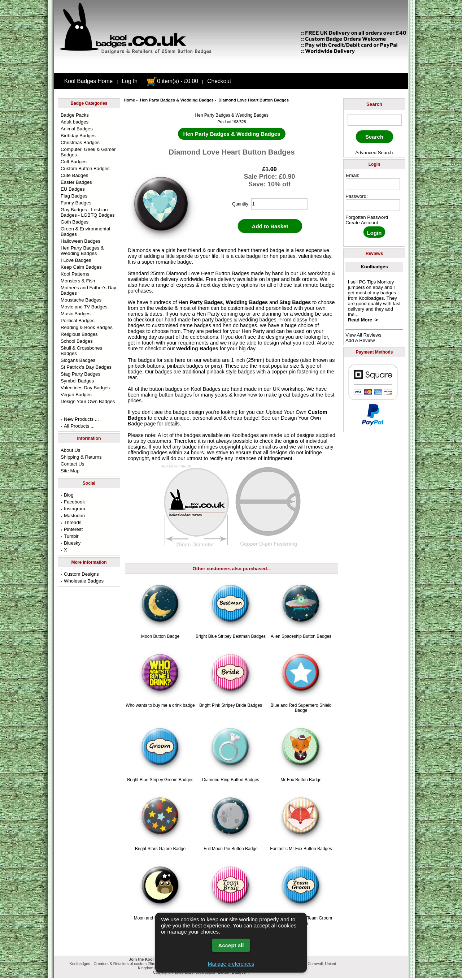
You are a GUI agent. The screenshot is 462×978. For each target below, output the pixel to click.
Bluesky (70, 543)
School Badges (77, 341)
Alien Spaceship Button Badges (301, 636)
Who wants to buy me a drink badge (160, 705)
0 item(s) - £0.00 (172, 81)
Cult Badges (74, 161)
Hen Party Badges (200, 302)
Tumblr (70, 536)
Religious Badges (79, 334)
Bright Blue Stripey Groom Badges (160, 779)
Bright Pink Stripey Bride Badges (230, 705)
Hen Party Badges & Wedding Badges (177, 100)
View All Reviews (363, 335)
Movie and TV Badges (84, 307)
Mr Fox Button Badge (300, 779)
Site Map (70, 470)
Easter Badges (76, 182)
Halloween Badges (80, 241)
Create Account (361, 222)
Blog (67, 495)
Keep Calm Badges (81, 267)
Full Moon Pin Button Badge (230, 848)
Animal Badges (77, 128)
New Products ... (80, 419)
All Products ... (78, 426)
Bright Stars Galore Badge (160, 848)
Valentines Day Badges (85, 387)
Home (129, 100)
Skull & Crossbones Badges (81, 350)
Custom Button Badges (85, 168)
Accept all (231, 945)
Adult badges (74, 122)
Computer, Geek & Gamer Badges (88, 152)
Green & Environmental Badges (85, 231)
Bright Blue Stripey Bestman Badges (231, 636)
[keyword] (375, 120)
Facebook (73, 502)
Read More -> (363, 320)
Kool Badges (206, 389)
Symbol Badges (77, 381)
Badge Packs (75, 115)
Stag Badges (295, 302)
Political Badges (78, 320)
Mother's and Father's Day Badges (88, 290)
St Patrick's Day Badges (86, 367)
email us (268, 447)
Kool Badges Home (88, 81)
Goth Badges (74, 222)
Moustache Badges (81, 300)
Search (374, 104)
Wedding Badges (247, 302)
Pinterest (72, 529)
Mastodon (73, 515)
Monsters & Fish (78, 281)
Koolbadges (374, 266)
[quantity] (279, 204)
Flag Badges (74, 196)
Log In (130, 81)
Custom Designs (80, 574)
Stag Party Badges (80, 374)
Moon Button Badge (160, 636)
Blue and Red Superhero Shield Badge (301, 708)
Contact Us (72, 464)
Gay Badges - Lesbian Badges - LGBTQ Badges (88, 212)
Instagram (73, 508)
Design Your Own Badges (88, 401)
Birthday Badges (78, 135)
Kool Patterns (75, 274)
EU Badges (73, 189)
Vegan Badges (76, 394)
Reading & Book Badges (87, 327)
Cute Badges (74, 175)
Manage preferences (231, 964)
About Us (70, 450)
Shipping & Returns (81, 457)
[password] (373, 205)
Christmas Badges (80, 142)
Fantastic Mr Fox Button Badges (301, 848)
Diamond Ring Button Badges (230, 779)
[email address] (373, 184)
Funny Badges (76, 202)
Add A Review (360, 340)
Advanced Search (374, 152)
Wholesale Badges (82, 581)
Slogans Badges (78, 360)
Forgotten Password (366, 217)
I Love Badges (76, 260)
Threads (71, 522)
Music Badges (76, 313)
